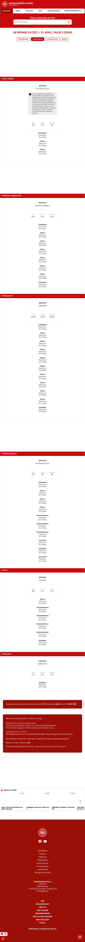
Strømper (52, 123)
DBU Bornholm (42, 904)
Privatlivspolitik (42, 866)
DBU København (42, 913)
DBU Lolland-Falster (42, 917)
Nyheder (42, 854)
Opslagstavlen (52, 39)
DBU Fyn (42, 907)
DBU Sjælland (42, 920)
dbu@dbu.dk (44, 891)
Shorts (42, 123)
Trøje (33, 123)
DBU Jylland (42, 910)
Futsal (42, 923)
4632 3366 (72, 704)
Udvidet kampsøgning (73, 11)
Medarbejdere (42, 860)
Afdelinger (42, 857)
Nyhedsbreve (43, 851)
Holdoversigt (37, 39)
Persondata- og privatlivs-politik (42, 929)
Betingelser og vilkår (42, 873)
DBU (42, 901)
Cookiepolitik (42, 869)
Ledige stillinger (42, 863)
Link (28, 743)
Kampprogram (23, 39)
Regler (64, 39)
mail (57, 704)
